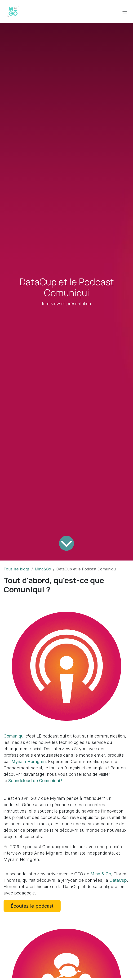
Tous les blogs (17, 569)
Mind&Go (43, 569)
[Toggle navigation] (124, 11)
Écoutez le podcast (32, 906)
